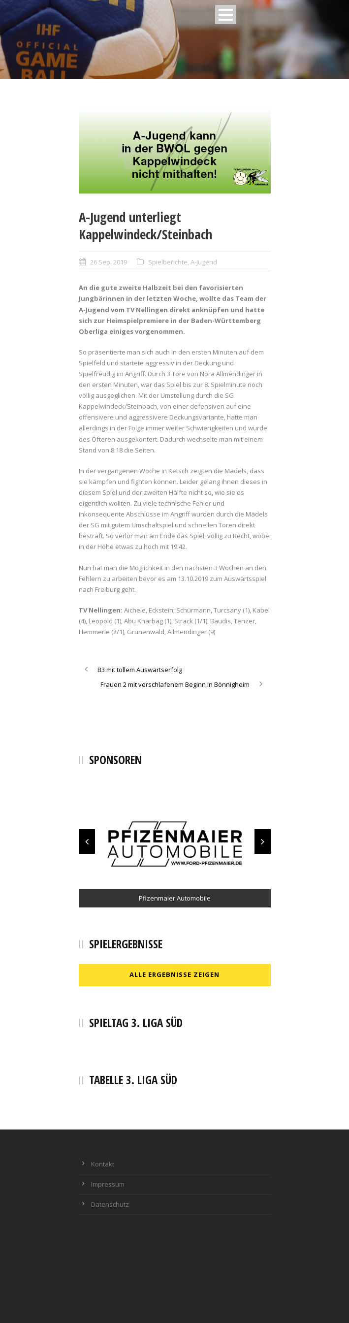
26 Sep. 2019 (108, 262)
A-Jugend (203, 262)
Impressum (108, 1184)
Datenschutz (110, 1204)
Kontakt (102, 1164)
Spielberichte (168, 262)
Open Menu (225, 14)
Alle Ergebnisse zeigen (174, 974)
